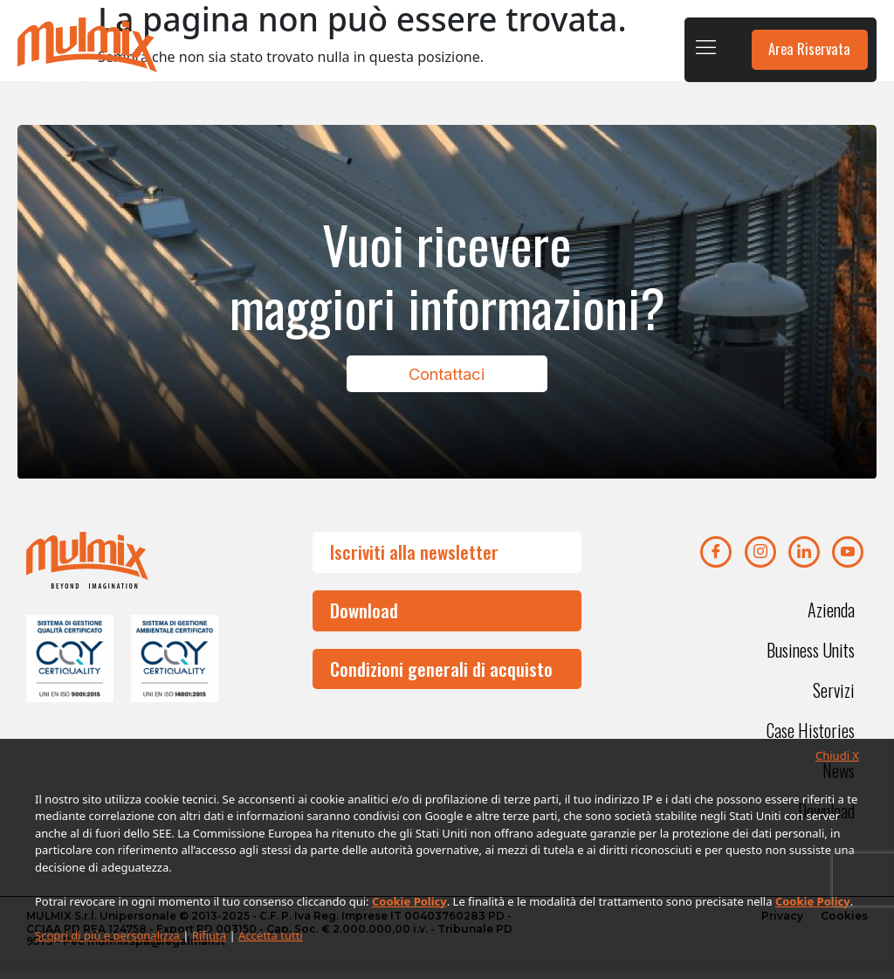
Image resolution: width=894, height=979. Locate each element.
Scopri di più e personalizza (108, 935)
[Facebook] (716, 557)
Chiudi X (837, 755)
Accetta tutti (270, 935)
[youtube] (847, 557)
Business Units (811, 655)
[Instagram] (760, 557)
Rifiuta (209, 935)
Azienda (831, 615)
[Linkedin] (804, 557)
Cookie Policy (409, 901)
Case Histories (811, 735)
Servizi (834, 695)
